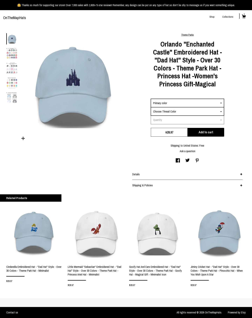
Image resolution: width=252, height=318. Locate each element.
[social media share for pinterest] (197, 161)
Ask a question (187, 151)
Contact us (12, 312)
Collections (227, 16)
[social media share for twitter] (188, 161)
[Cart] (244, 17)
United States (190, 145)
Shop (212, 16)
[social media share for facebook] (178, 161)
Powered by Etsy (237, 312)
